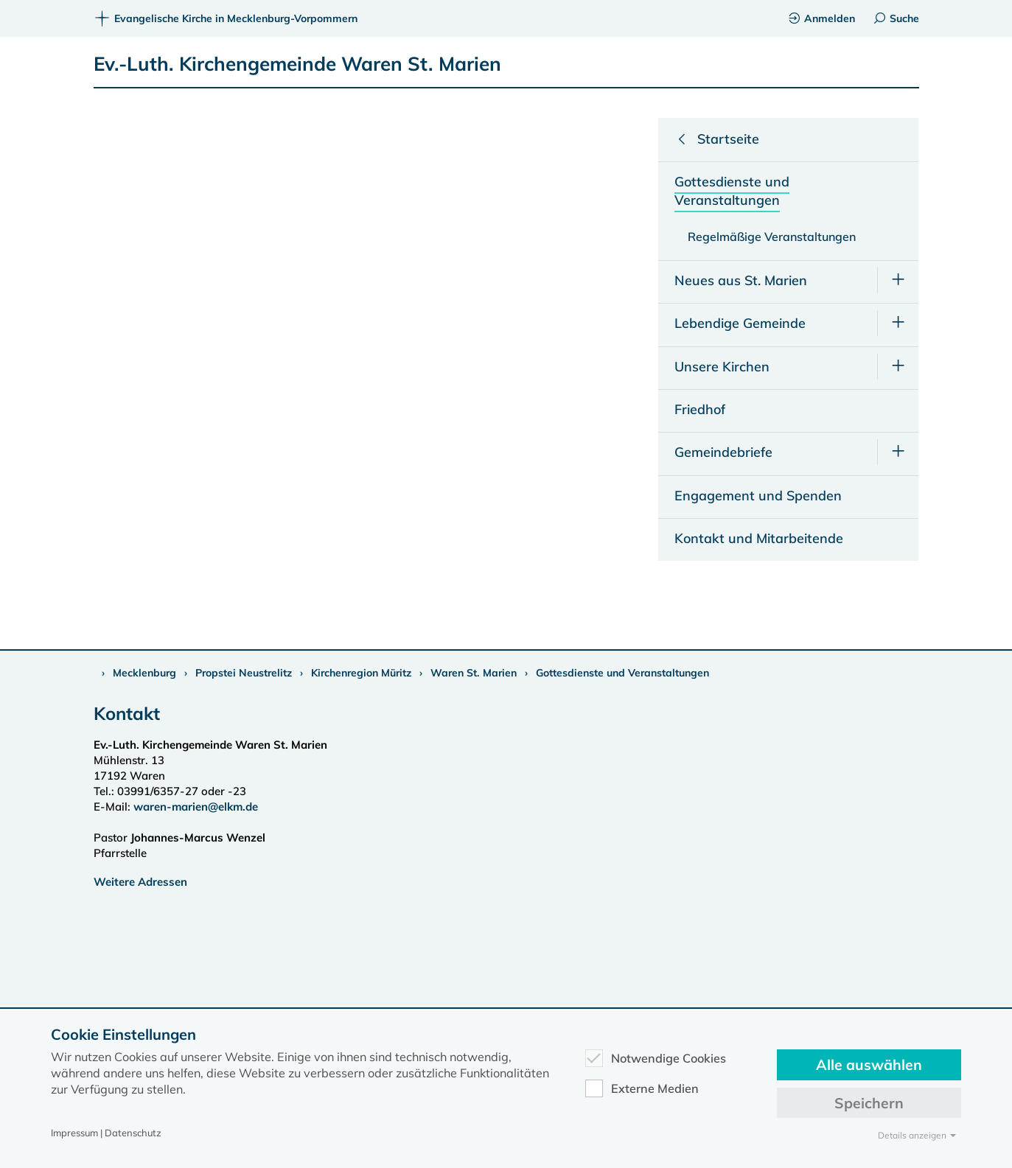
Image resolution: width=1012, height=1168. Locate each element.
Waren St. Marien (473, 672)
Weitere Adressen (140, 882)
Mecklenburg (144, 672)
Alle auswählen (869, 1064)
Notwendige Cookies (655, 1058)
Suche (896, 18)
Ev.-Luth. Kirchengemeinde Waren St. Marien (297, 64)
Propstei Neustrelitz (243, 672)
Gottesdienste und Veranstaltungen (622, 672)
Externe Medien (642, 1088)
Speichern (869, 1103)
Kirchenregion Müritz (361, 672)
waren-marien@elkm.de (195, 807)
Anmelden (821, 18)
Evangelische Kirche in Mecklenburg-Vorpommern (225, 18)
